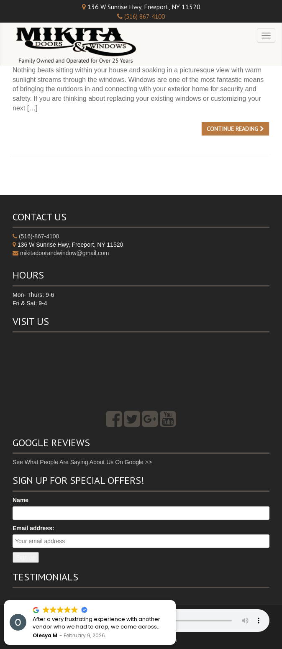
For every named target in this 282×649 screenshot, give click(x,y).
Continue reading (235, 129)
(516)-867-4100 (39, 236)
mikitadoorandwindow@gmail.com (64, 253)
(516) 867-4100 (144, 16)
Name (20, 500)
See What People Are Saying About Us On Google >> (82, 462)
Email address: (33, 528)
